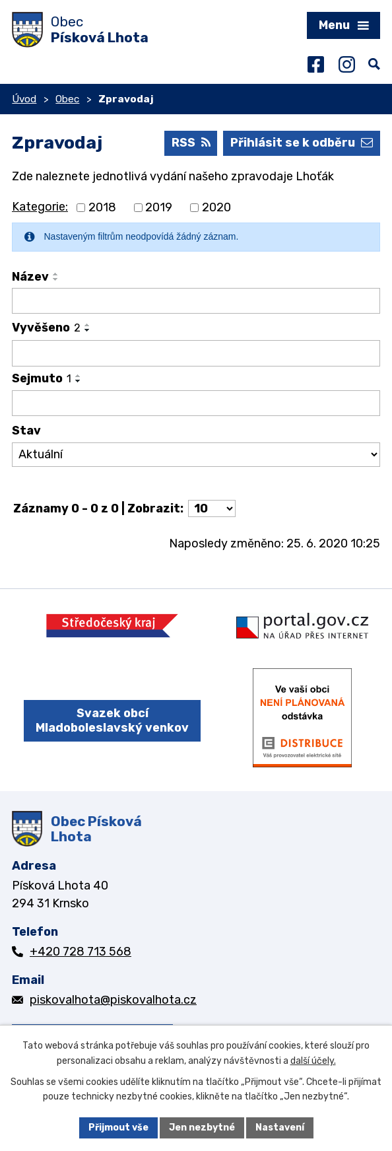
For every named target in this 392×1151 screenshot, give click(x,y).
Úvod (24, 99)
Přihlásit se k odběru (301, 142)
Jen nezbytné (202, 1127)
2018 (102, 207)
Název (30, 276)
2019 (158, 207)
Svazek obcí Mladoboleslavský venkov (112, 721)
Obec (67, 99)
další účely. (313, 1060)
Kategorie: (40, 206)
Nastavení (279, 1127)
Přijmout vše (118, 1127)
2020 (216, 207)
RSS (191, 142)
